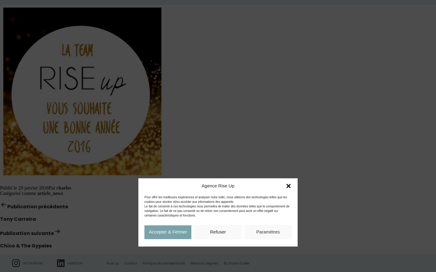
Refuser (218, 232)
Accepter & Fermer (168, 232)
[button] (289, 186)
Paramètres (268, 232)
